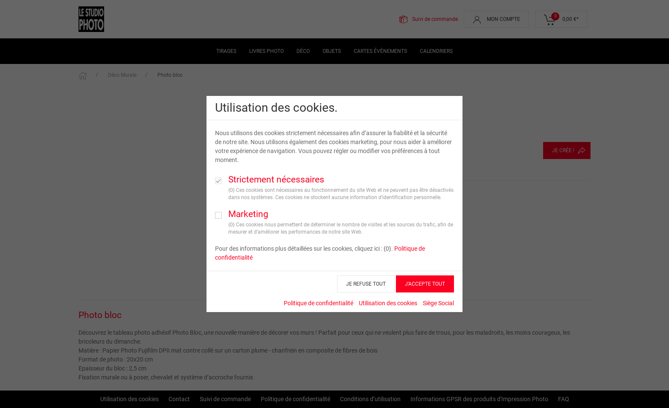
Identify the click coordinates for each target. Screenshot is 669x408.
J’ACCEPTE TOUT (425, 284)
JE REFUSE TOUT (366, 284)
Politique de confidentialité (318, 303)
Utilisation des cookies (388, 303)
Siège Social (438, 303)
